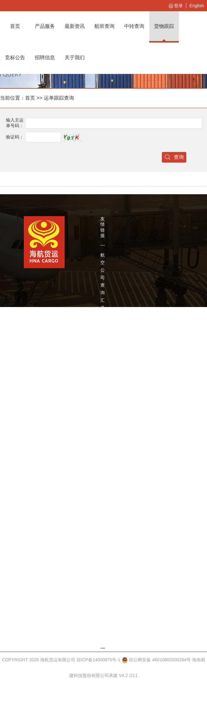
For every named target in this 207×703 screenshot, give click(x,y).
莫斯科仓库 (102, 540)
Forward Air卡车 (108, 514)
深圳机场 (102, 371)
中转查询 (134, 26)
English (196, 5)
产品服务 (45, 26)
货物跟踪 (164, 26)
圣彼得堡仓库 (102, 582)
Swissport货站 (109, 424)
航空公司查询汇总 (102, 281)
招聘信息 (45, 57)
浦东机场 (102, 401)
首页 (15, 26)
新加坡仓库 (102, 623)
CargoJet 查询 (109, 439)
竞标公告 (15, 57)
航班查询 (104, 26)
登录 (175, 6)
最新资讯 (75, 26)
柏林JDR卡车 (104, 465)
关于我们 (75, 57)
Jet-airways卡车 (107, 496)
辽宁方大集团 (102, 334)
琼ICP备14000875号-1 (98, 659)
